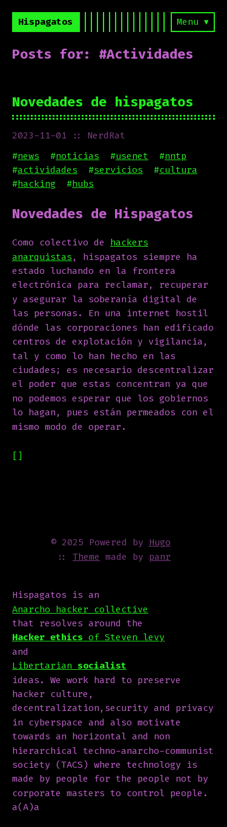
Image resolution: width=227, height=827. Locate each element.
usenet (132, 156)
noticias (77, 156)
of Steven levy (88, 637)
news (28, 156)
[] (17, 456)
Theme (86, 557)
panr (160, 557)
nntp (175, 156)
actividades (47, 170)
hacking (37, 184)
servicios (118, 170)
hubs (83, 184)
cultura (178, 170)
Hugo (160, 542)
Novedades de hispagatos (102, 102)
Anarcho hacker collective (80, 609)
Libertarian (69, 666)
